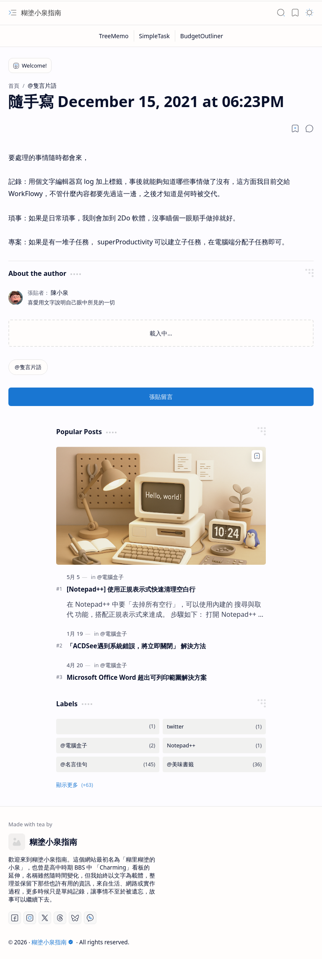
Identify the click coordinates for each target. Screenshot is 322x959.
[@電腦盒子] (110, 577)
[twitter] (214, 726)
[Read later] (295, 128)
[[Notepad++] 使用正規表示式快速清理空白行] (161, 506)
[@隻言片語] (28, 367)
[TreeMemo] (114, 36)
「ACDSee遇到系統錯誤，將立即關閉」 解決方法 (136, 646)
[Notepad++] (214, 745)
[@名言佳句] (107, 764)
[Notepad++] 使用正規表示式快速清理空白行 (131, 589)
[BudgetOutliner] (201, 36)
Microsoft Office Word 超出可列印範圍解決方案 (137, 677)
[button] (12, 12)
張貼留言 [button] (161, 397)
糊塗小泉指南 (41, 12)
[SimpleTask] (154, 36)
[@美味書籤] (214, 764)
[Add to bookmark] (257, 456)
